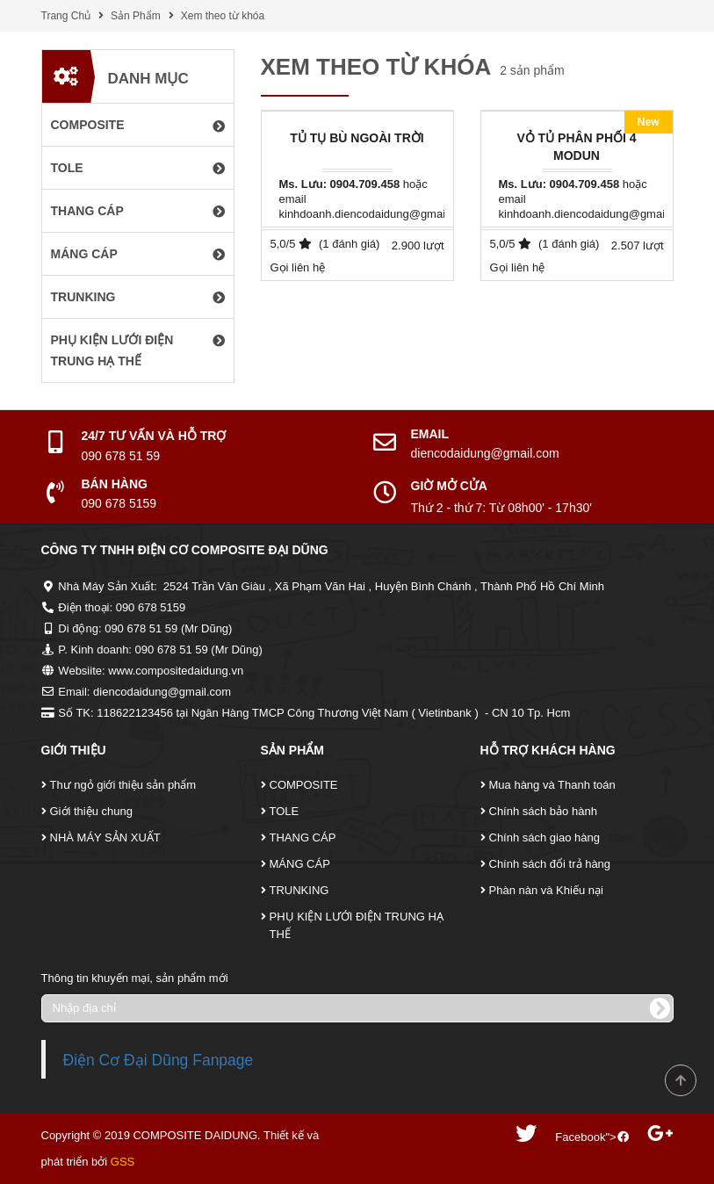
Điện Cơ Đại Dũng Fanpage (158, 1060)
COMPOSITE (304, 784)
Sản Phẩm (136, 16)
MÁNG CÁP (300, 863)
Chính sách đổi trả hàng (550, 863)
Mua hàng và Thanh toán (552, 784)
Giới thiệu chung (91, 811)
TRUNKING (299, 890)
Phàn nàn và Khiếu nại (546, 890)
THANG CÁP (303, 837)
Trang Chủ (66, 16)
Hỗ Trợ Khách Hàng (548, 750)
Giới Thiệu (73, 750)
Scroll (680, 1080)
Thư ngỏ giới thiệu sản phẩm (123, 784)
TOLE (284, 811)
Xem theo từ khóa (222, 16)
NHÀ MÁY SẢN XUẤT (105, 837)
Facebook (580, 1137)
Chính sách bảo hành (543, 811)
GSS (122, 1161)
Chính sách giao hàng (544, 837)
